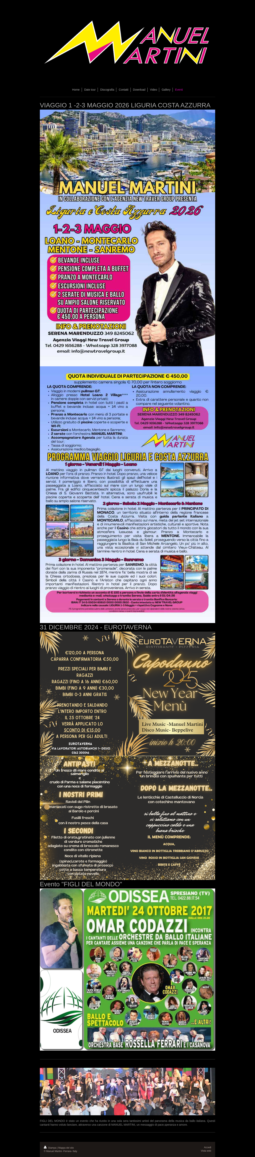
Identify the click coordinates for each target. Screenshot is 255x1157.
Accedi (207, 1147)
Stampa (50, 1147)
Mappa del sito (66, 1147)
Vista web (206, 1150)
